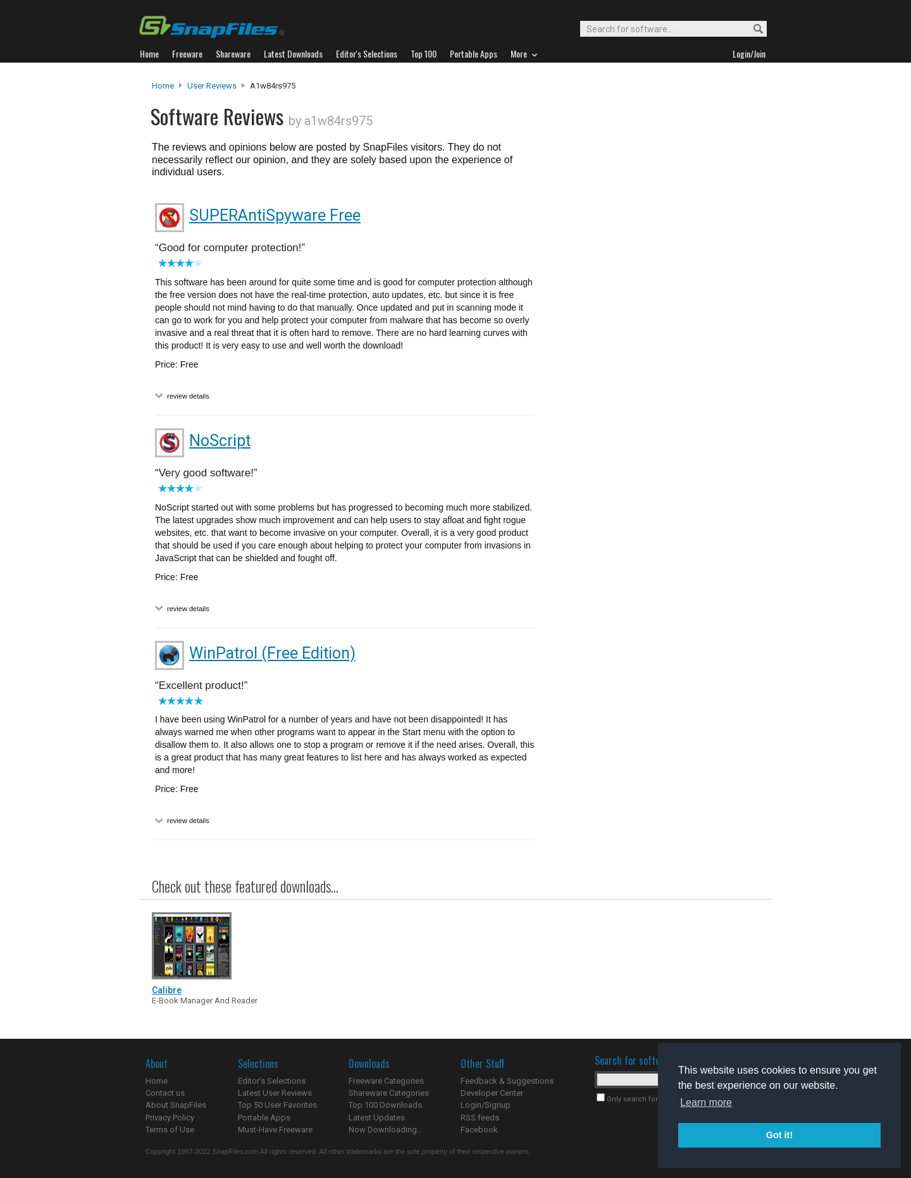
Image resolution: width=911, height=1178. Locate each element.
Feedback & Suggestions (507, 1081)
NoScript (220, 440)
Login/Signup (486, 1105)
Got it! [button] (779, 1135)
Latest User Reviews (275, 1093)
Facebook (479, 1129)
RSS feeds (480, 1117)
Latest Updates (377, 1117)
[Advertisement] (652, 337)
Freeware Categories (386, 1081)
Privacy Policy (170, 1117)
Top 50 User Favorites (277, 1105)
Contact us (165, 1093)
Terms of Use (170, 1129)
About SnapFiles (176, 1105)
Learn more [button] (706, 1102)
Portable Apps (264, 1117)
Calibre (167, 990)
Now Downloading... (386, 1129)
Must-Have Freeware (275, 1129)
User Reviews (212, 85)
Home (163, 85)
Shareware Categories (389, 1093)
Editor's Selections (272, 1081)
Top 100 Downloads (385, 1105)
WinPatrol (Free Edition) (272, 653)
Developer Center (492, 1093)
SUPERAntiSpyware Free (275, 215)
